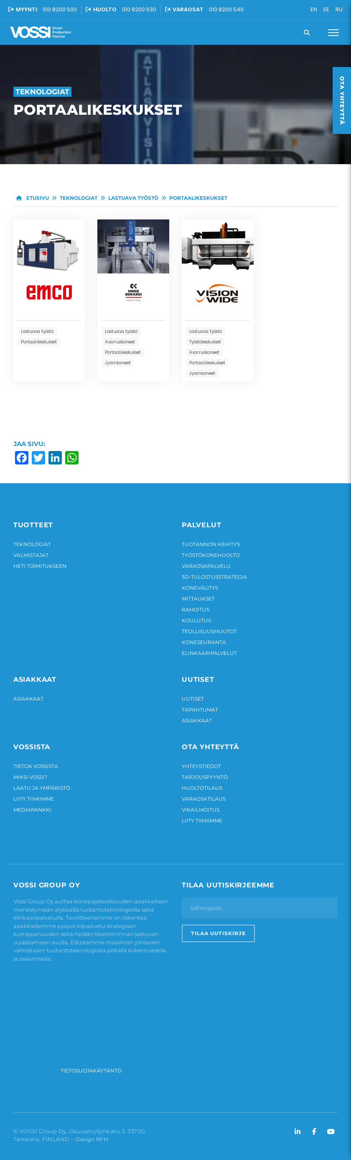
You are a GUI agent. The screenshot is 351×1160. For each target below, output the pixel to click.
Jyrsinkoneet (118, 363)
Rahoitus (195, 609)
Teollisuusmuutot (209, 631)
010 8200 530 (139, 9)
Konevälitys (200, 588)
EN (313, 9)
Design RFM (92, 1139)
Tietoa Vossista (35, 766)
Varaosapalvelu (206, 566)
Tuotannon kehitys (211, 544)
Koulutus (196, 620)
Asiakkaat (28, 699)
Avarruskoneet (120, 342)
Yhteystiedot (201, 766)
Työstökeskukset (205, 342)
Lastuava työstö (133, 198)
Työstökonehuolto (211, 555)
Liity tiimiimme (33, 799)
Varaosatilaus (204, 799)
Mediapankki (32, 810)
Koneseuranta (204, 642)
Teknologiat (78, 198)
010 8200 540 (226, 9)
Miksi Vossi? (30, 777)
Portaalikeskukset (198, 198)
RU (339, 9)
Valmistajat (30, 555)
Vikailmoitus (200, 810)
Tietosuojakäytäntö (91, 1070)
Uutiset (193, 699)
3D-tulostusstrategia (214, 577)
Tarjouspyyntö (205, 777)
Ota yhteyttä (342, 100)
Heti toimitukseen (39, 566)
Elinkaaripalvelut (209, 653)
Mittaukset (198, 598)
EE (326, 9)
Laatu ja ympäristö (41, 788)
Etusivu (31, 198)
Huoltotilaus (202, 788)
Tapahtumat (200, 709)
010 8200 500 (60, 9)
